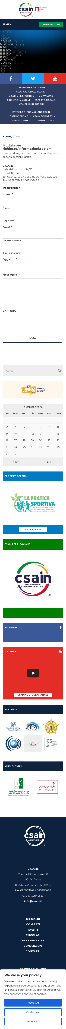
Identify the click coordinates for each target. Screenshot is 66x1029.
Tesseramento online (31, 87)
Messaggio (11, 274)
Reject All (33, 1021)
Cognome (9, 220)
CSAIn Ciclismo (19, 116)
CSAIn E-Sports (42, 116)
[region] (33, 999)
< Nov (16, 462)
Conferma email (12, 253)
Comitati (33, 924)
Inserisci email (12, 240)
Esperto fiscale (45, 100)
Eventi (33, 929)
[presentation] (29, 321)
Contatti (33, 951)
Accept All (33, 1002)
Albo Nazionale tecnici (31, 91)
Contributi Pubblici (32, 104)
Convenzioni (33, 945)
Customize (33, 1012)
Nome (8, 194)
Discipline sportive (21, 96)
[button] (59, 370)
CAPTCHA (9, 310)
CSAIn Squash (19, 120)
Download (46, 96)
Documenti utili (43, 120)
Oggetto (10, 259)
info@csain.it (11, 187)
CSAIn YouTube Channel (33, 695)
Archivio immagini (18, 100)
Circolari (33, 935)
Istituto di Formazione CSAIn (31, 112)
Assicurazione (33, 940)
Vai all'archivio (33, 529)
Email (7, 227)
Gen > (50, 462)
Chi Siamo (33, 918)
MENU (8, 24)
